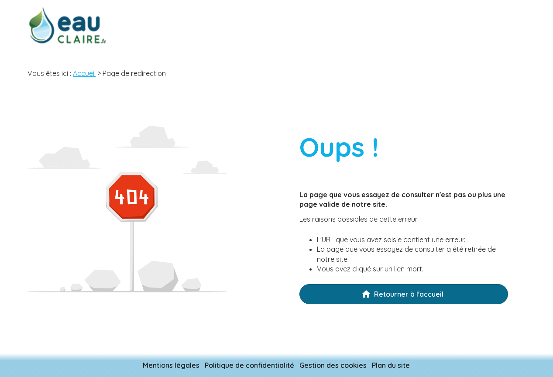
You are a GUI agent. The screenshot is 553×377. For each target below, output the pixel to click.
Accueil (84, 73)
